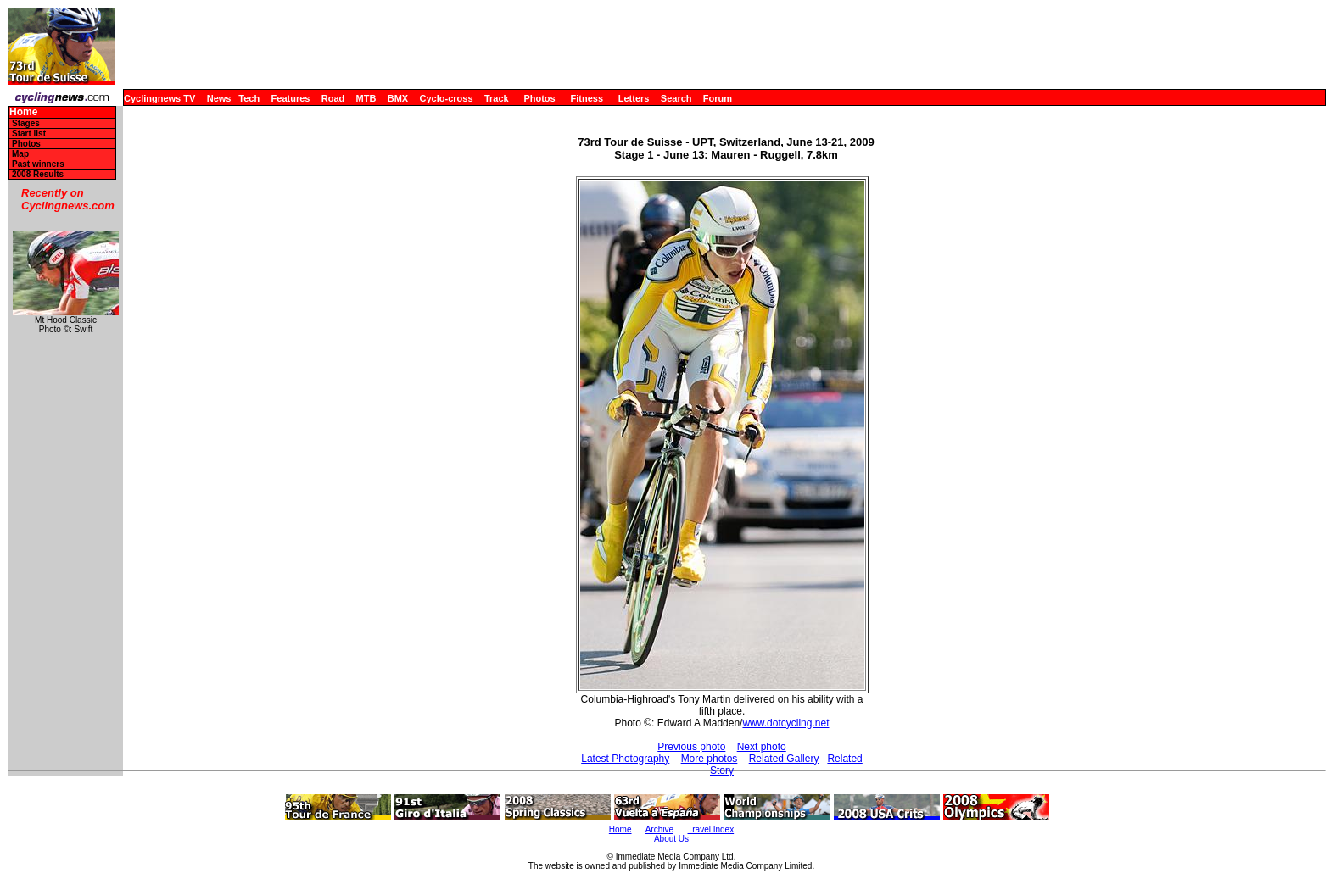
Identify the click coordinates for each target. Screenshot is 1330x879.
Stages (26, 123)
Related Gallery (784, 759)
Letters (634, 98)
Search (676, 98)
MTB (366, 98)
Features (290, 98)
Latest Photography (625, 759)
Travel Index (711, 829)
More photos (709, 759)
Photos (539, 98)
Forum (717, 98)
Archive (659, 829)
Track (496, 98)
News (219, 98)
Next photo (761, 747)
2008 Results (38, 174)
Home (23, 112)
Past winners (38, 164)
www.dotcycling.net (785, 723)
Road (333, 98)
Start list (29, 133)
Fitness (586, 98)
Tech (249, 98)
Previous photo (691, 747)
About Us (671, 838)
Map (20, 154)
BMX (398, 98)
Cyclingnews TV (159, 98)
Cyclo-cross (446, 98)
